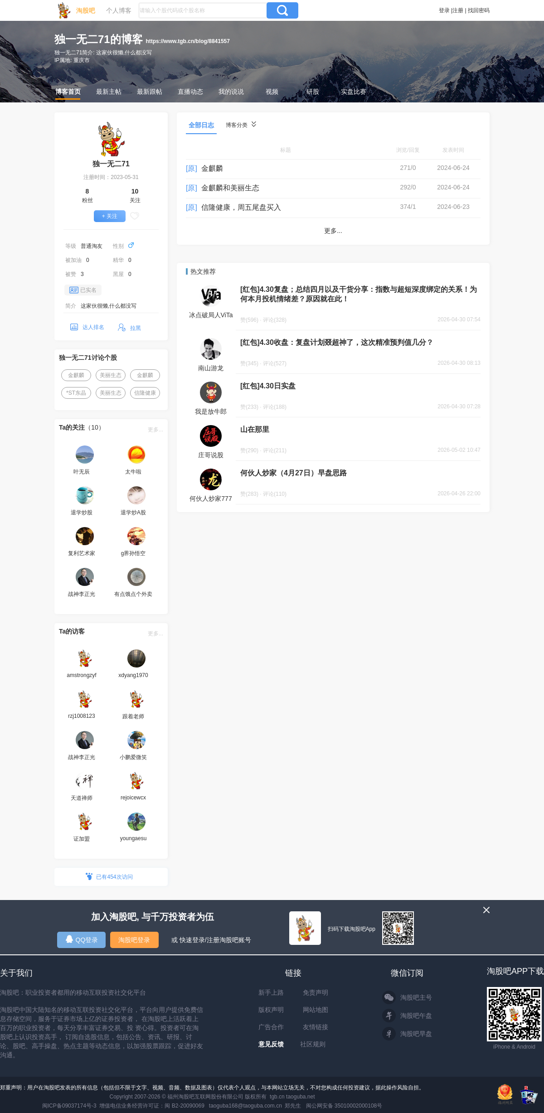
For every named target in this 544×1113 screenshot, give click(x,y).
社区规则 (312, 1044)
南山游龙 (210, 368)
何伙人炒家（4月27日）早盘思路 (293, 473)
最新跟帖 (149, 91)
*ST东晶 (76, 393)
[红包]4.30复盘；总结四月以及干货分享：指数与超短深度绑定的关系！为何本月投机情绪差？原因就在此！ (358, 294)
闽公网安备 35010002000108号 (344, 1106)
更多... (155, 429)
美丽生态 (110, 375)
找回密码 (479, 10)
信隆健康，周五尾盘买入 (241, 207)
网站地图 (315, 1009)
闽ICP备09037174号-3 (69, 1106)
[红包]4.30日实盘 (268, 386)
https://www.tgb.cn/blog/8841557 (188, 41)
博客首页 (68, 91)
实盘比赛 (353, 91)
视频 (272, 91)
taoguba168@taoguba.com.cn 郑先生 (255, 1106)
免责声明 (315, 992)
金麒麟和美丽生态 (230, 188)
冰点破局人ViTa (211, 315)
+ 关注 (109, 216)
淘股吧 (85, 10)
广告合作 (271, 1027)
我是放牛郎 (211, 411)
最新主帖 (108, 91)
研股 (312, 91)
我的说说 (231, 91)
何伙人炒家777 (210, 498)
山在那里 (254, 429)
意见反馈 (271, 1044)
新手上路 (271, 992)
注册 (457, 10)
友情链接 (315, 1027)
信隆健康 (145, 393)
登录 (444, 10)
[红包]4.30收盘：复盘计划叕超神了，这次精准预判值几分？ (336, 342)
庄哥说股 (210, 455)
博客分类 (241, 124)
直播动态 (190, 91)
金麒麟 (76, 375)
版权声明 (271, 1009)
